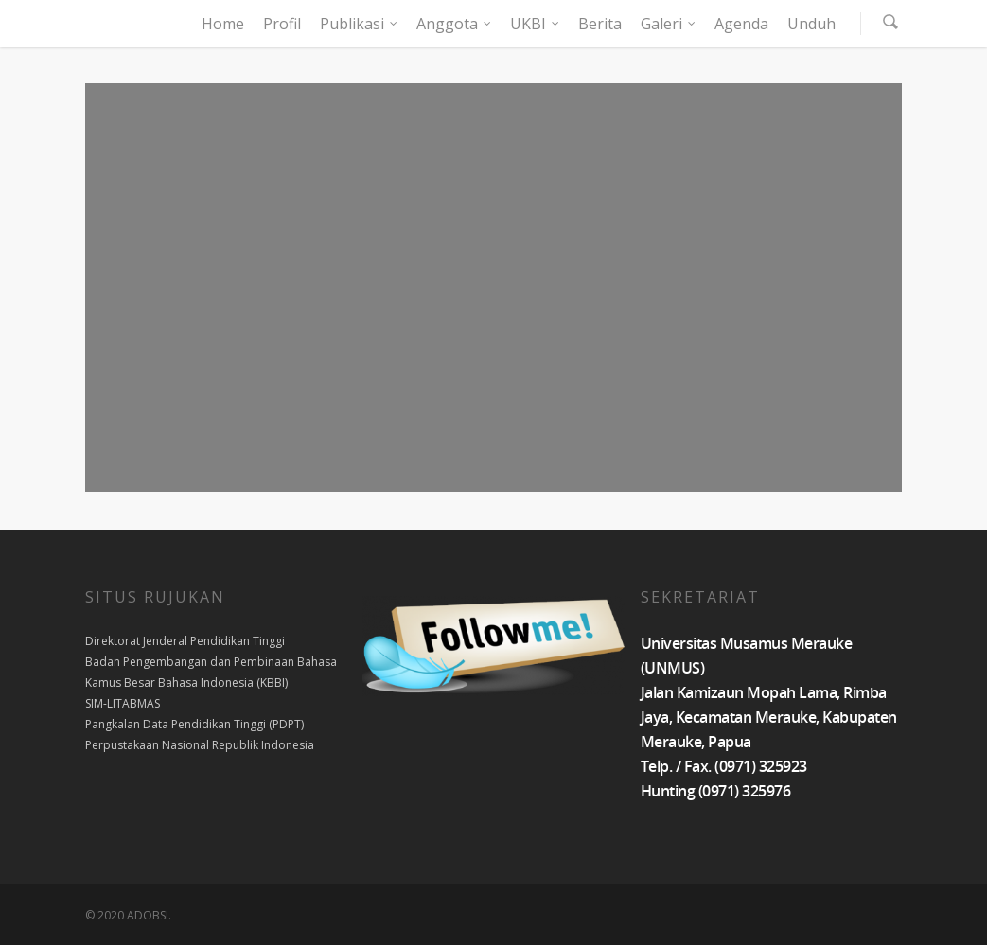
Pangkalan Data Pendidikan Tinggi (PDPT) (194, 724)
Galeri (669, 23)
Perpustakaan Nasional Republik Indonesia (199, 745)
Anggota (454, 23)
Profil (282, 23)
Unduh (811, 23)
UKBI (535, 23)
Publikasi (359, 23)
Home (223, 23)
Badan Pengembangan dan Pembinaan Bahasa (211, 662)
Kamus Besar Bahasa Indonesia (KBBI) (186, 682)
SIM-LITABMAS (122, 703)
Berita (600, 23)
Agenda (741, 23)
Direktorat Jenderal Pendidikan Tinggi (185, 641)
